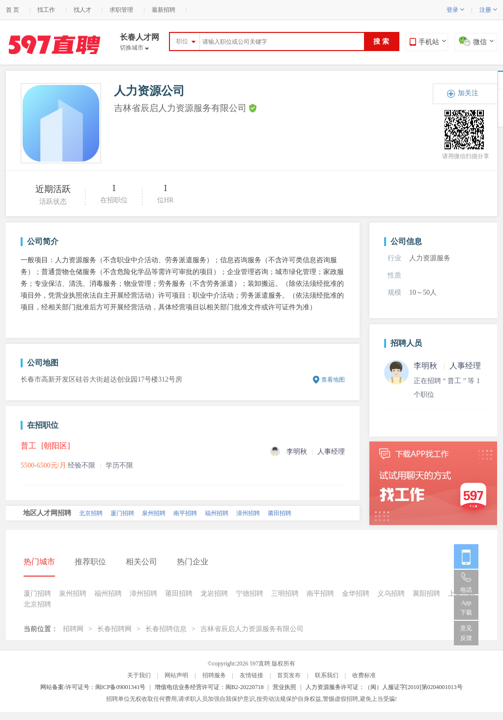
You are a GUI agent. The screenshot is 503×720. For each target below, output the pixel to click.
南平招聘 (185, 513)
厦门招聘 (122, 513)
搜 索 (381, 41)
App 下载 (466, 607)
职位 (182, 41)
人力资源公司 (149, 90)
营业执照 (284, 687)
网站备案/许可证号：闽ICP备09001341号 (92, 687)
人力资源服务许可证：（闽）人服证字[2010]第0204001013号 (384, 687)
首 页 (12, 9)
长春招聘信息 (166, 629)
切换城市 (134, 47)
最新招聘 (163, 9)
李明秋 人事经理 (447, 365)
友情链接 (251, 675)
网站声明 (176, 675)
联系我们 (326, 675)
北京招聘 (91, 513)
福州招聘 (216, 513)
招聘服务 (214, 675)
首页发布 (289, 675)
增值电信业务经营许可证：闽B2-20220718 (209, 687)
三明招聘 (285, 593)
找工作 (46, 9)
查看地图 (333, 379)
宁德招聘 (249, 593)
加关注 (468, 93)
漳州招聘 (248, 513)
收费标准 (364, 675)
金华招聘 (355, 593)
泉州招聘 (154, 513)
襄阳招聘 (426, 593)
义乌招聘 (391, 593)
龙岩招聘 (214, 593)
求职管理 (121, 9)
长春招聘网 (114, 629)
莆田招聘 (279, 513)
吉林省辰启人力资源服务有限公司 (252, 629)
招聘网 (73, 629)
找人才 (82, 9)
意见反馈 (466, 633)
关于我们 (139, 675)
